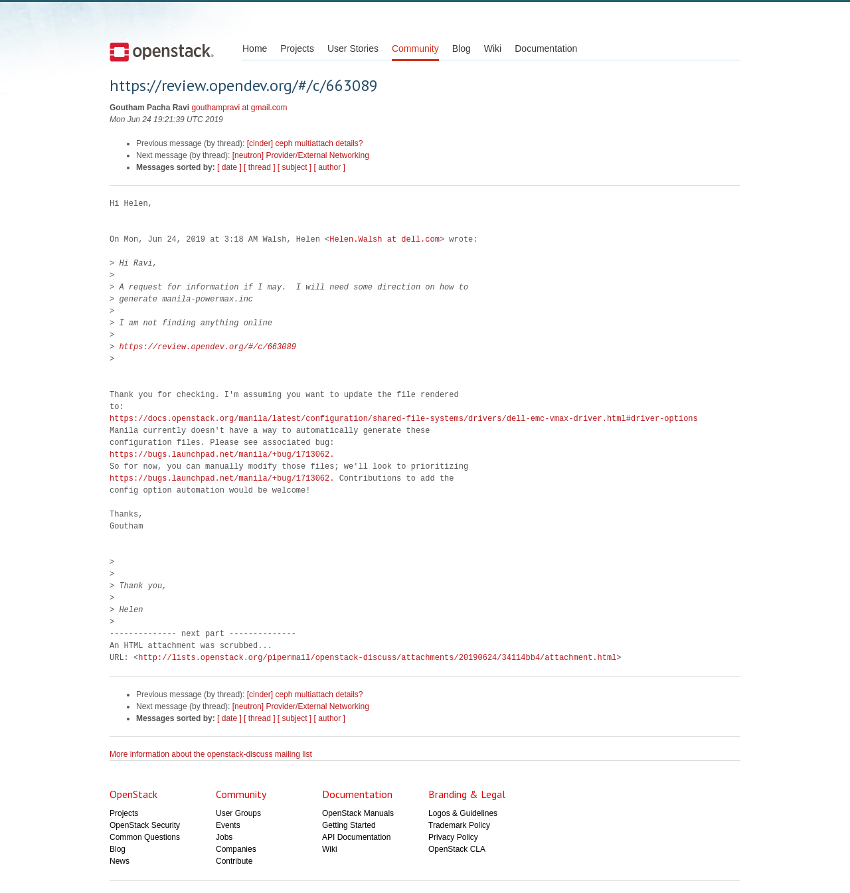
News (119, 861)
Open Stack (162, 52)
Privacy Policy (453, 837)
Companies (236, 849)
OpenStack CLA (456, 849)
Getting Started (349, 825)
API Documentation (356, 837)
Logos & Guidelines (462, 813)
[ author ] (329, 167)
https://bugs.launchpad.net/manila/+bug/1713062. (222, 454)
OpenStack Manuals (358, 813)
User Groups (238, 813)
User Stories (353, 48)
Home (254, 48)
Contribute (234, 861)
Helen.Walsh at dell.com (384, 239)
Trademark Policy (459, 825)
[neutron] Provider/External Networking (300, 155)
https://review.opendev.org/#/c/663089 (207, 347)
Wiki (492, 48)
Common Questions (145, 837)
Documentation (546, 48)
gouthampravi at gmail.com (239, 107)
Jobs (224, 837)
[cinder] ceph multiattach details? (305, 143)
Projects (297, 48)
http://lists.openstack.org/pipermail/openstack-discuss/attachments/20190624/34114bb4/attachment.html (377, 657)
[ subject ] (294, 167)
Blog (461, 48)
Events (228, 825)
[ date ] (229, 167)
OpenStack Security (145, 825)
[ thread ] (259, 167)
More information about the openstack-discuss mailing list (211, 754)
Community (415, 48)
